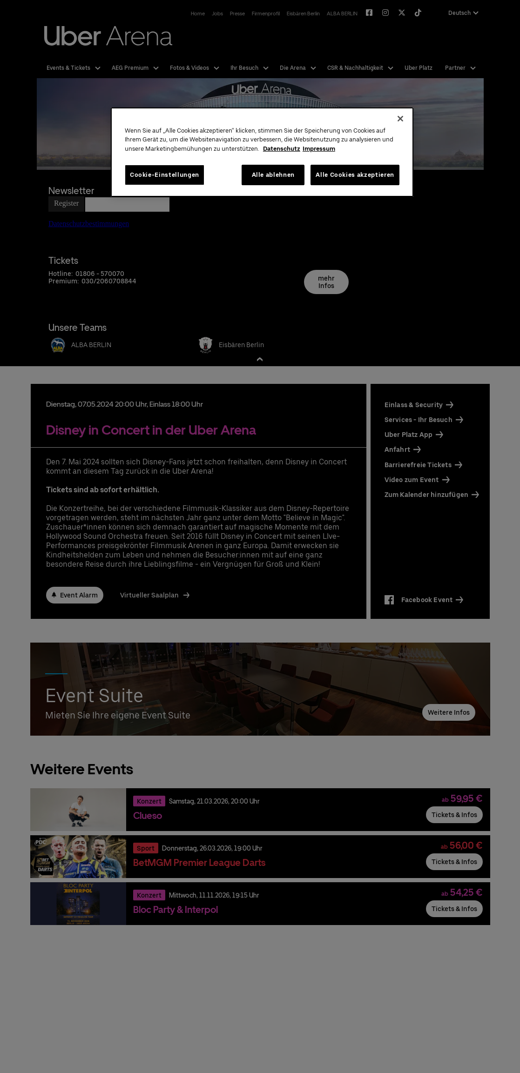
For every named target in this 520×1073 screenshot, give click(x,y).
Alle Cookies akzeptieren (355, 174)
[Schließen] (400, 118)
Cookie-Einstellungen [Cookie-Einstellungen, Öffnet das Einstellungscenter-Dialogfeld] (164, 174)
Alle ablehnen (273, 174)
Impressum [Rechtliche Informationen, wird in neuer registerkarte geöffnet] (319, 148)
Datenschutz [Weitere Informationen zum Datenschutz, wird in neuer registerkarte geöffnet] (281, 148)
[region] (262, 152)
